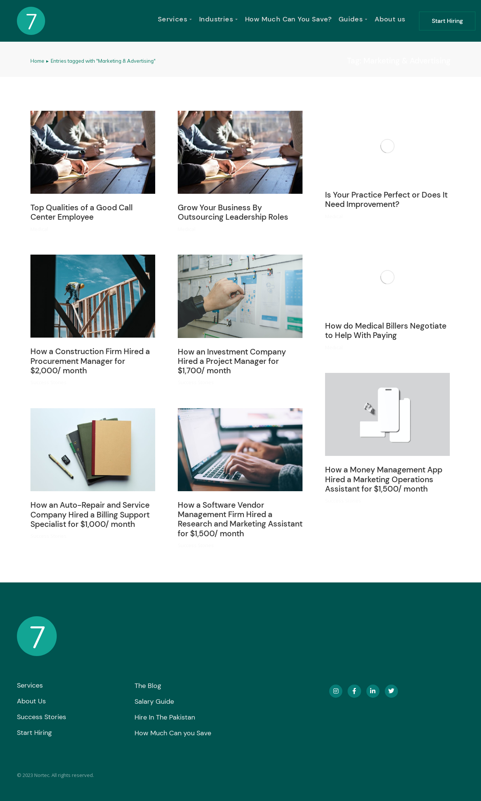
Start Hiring (447, 21)
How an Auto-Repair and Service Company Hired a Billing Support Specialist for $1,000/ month (90, 514)
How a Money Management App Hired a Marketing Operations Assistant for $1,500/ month (383, 479)
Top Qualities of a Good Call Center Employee (81, 212)
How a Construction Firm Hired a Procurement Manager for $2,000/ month (90, 361)
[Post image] (92, 152)
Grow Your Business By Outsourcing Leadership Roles (233, 212)
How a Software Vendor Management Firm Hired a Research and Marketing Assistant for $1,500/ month (240, 519)
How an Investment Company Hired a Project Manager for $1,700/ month (232, 361)
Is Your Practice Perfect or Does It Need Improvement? (386, 200)
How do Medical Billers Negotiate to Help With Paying (385, 331)
